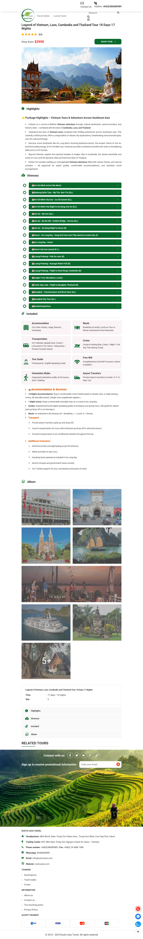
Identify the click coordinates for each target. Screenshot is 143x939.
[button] (118, 13)
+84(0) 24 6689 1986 (74, 847)
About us (28, 895)
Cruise (27, 884)
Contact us (29, 900)
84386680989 (43, 853)
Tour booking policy (33, 905)
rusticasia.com (42, 864)
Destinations (30, 875)
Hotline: (98, 6)
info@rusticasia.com (42, 858)
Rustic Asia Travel (95, 773)
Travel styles (30, 880)
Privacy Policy (31, 909)
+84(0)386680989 (112, 6)
